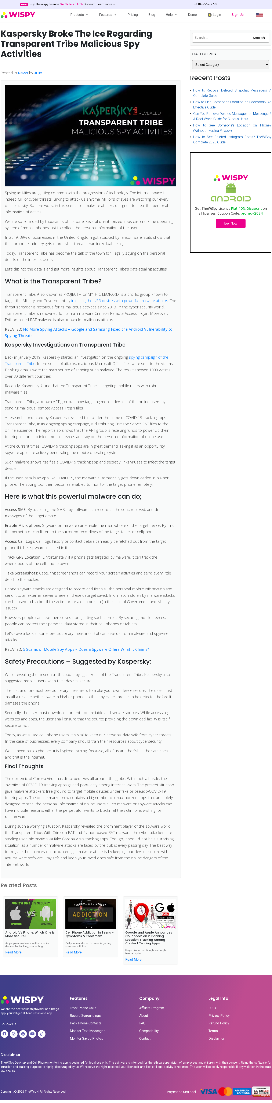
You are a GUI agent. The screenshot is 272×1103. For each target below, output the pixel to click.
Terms (213, 1031)
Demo (192, 15)
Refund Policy (218, 1023)
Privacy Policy (219, 1015)
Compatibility (149, 1031)
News (23, 73)
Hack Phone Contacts (86, 1023)
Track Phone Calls (83, 1008)
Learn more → (106, 4)
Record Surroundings (85, 1015)
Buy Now (230, 223)
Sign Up (238, 15)
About (143, 1015)
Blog (151, 15)
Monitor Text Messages (87, 1031)
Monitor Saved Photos (86, 1038)
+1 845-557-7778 (204, 4)
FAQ (142, 1023)
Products (79, 14)
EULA (212, 1008)
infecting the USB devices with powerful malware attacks (119, 300)
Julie (38, 73)
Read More (13, 952)
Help (171, 14)
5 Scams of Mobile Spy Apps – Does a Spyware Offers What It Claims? (86, 649)
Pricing (132, 15)
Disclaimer (216, 1038)
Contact (144, 1038)
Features (108, 14)
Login (214, 15)
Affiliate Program (151, 1008)
